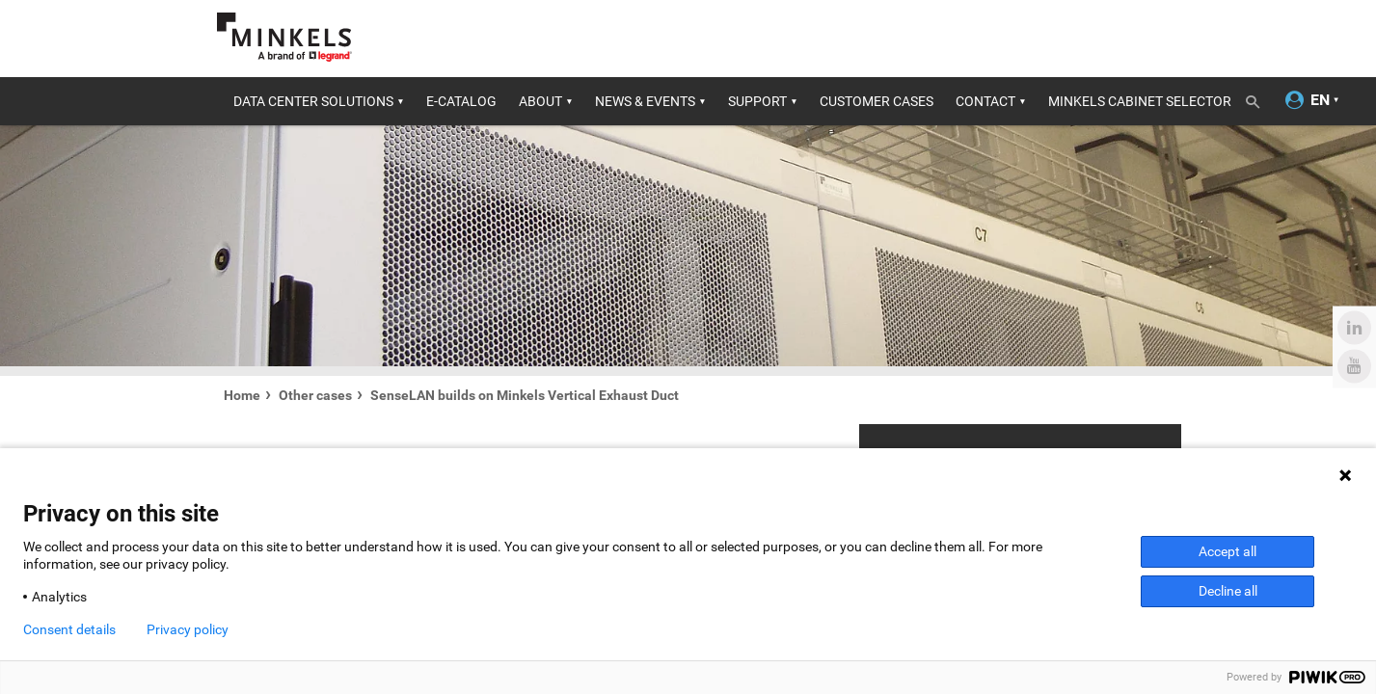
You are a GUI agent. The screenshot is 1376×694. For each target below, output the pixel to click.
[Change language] (1320, 101)
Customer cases (876, 101)
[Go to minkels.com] (284, 37)
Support (757, 101)
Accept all (1227, 551)
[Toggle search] (1259, 98)
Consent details (69, 629)
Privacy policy (188, 629)
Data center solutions (313, 101)
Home (242, 395)
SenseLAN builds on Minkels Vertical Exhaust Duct (524, 395)
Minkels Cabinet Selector (1139, 101)
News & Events (645, 101)
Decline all (1228, 591)
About (540, 101)
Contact (985, 101)
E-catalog (461, 101)
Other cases (315, 395)
